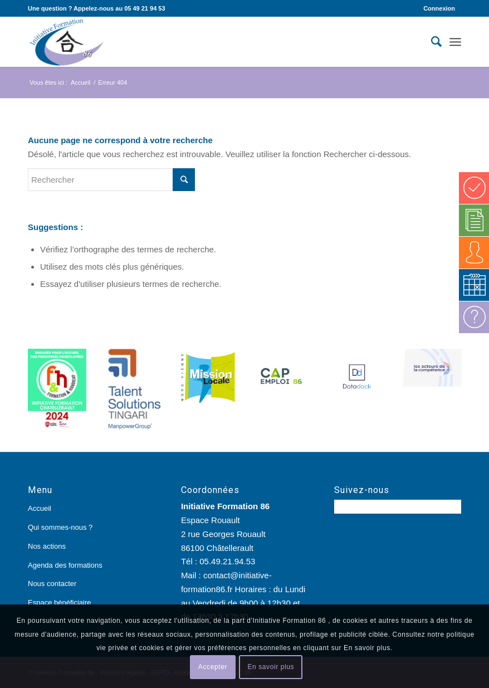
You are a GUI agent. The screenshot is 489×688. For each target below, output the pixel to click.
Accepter (212, 667)
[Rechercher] (431, 42)
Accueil (39, 508)
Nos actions (47, 546)
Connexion (439, 8)
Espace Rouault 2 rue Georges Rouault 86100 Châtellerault (223, 534)
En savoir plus (270, 667)
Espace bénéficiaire (59, 602)
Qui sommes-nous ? (60, 527)
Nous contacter (52, 583)
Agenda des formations (65, 565)
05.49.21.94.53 (227, 561)
